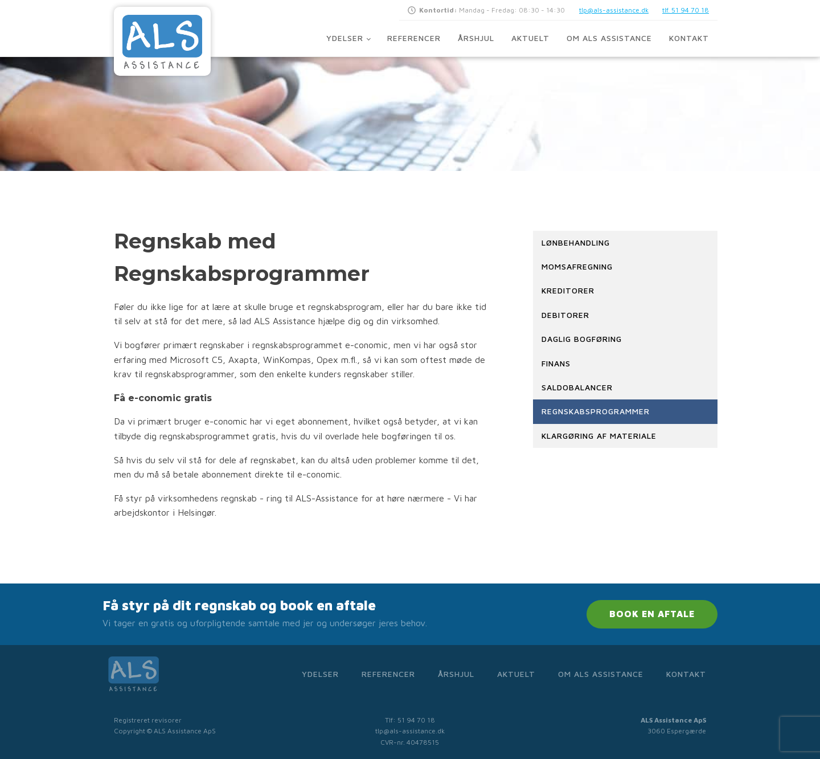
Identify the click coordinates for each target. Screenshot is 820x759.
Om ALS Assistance (609, 38)
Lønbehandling (576, 242)
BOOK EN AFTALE (652, 614)
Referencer (414, 38)
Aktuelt (530, 38)
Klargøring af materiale (599, 435)
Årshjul (476, 38)
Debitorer (565, 315)
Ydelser (344, 38)
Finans (556, 363)
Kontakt (689, 38)
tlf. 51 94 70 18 (685, 10)
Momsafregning (577, 266)
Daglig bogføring (582, 339)
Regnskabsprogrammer (596, 411)
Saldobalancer (577, 387)
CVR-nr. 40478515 (409, 742)
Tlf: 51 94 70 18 (410, 720)
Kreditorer (568, 290)
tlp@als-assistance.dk (614, 10)
